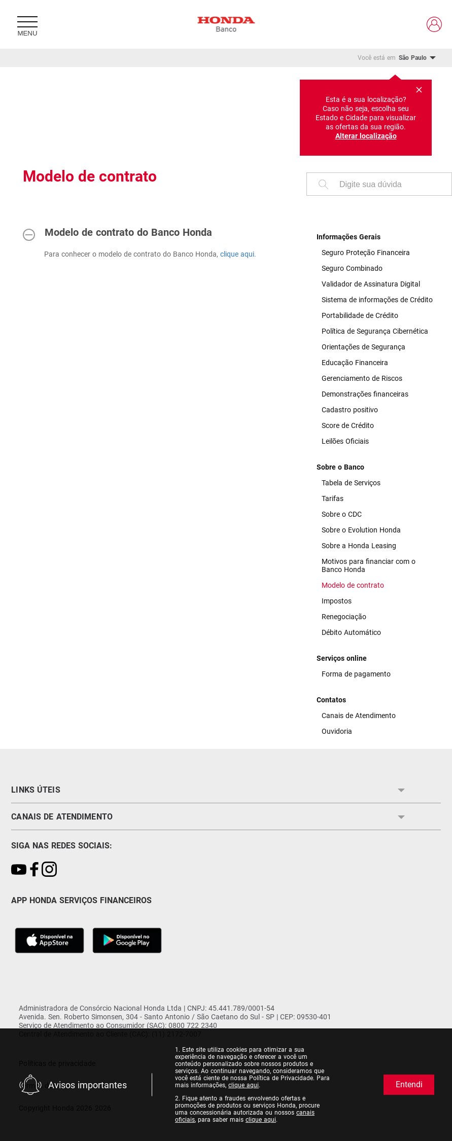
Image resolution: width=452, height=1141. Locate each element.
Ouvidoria (337, 731)
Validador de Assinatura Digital (371, 284)
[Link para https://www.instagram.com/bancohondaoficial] (49, 870)
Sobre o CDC (342, 514)
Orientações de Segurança (363, 347)
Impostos (337, 601)
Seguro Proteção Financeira (366, 252)
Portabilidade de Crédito (360, 315)
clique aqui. (238, 254)
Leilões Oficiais (345, 441)
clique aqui (243, 1085)
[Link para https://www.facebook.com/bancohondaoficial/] (34, 870)
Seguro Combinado (352, 268)
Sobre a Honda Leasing (359, 546)
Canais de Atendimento (359, 715)
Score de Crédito (348, 425)
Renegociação (344, 617)
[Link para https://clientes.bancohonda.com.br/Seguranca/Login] (434, 24)
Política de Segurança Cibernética (375, 331)
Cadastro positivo (350, 410)
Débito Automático (351, 632)
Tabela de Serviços (351, 483)
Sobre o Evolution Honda (361, 530)
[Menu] (27, 24)
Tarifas (332, 498)
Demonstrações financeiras (365, 394)
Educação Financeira (355, 363)
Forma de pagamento (356, 674)
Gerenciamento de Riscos (362, 378)
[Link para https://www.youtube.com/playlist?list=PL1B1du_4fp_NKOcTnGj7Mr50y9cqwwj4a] (18, 870)
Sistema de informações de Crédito (377, 300)
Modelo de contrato (353, 585)
